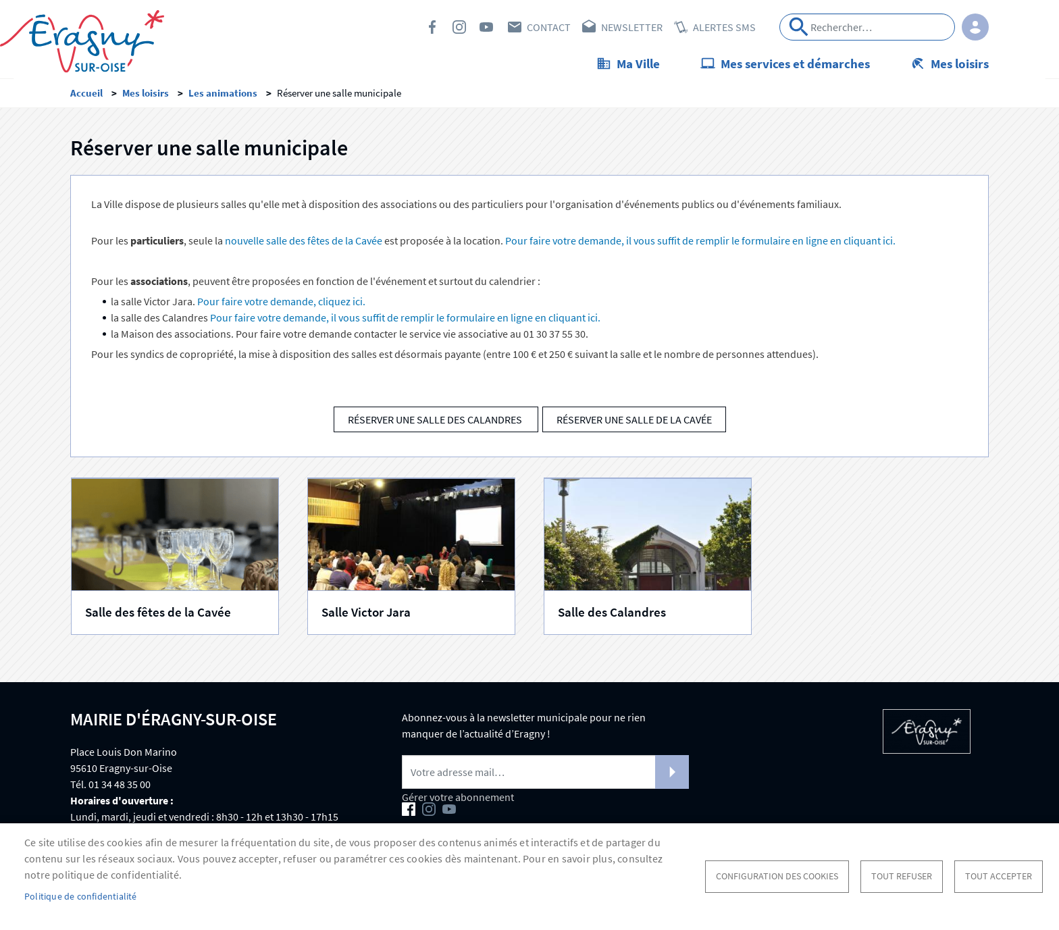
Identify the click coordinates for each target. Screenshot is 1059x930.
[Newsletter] (545, 774)
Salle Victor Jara (366, 614)
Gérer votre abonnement (458, 799)
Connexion (975, 27)
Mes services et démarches (795, 63)
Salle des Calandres (612, 614)
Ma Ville (638, 63)
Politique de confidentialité (80, 896)
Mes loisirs (960, 63)
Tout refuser (901, 876)
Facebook (432, 27)
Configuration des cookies (777, 876)
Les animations (222, 94)
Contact (549, 27)
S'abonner (672, 774)
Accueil (86, 94)
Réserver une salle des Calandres (436, 421)
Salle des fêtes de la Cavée (158, 614)
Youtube (486, 27)
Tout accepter (998, 876)
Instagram (459, 27)
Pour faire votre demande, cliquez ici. (281, 303)
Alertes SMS (724, 27)
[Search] (867, 27)
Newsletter (632, 27)
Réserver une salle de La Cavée (634, 421)
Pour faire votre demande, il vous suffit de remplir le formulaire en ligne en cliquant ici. (700, 242)
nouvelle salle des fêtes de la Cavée (303, 242)
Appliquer (799, 27)
